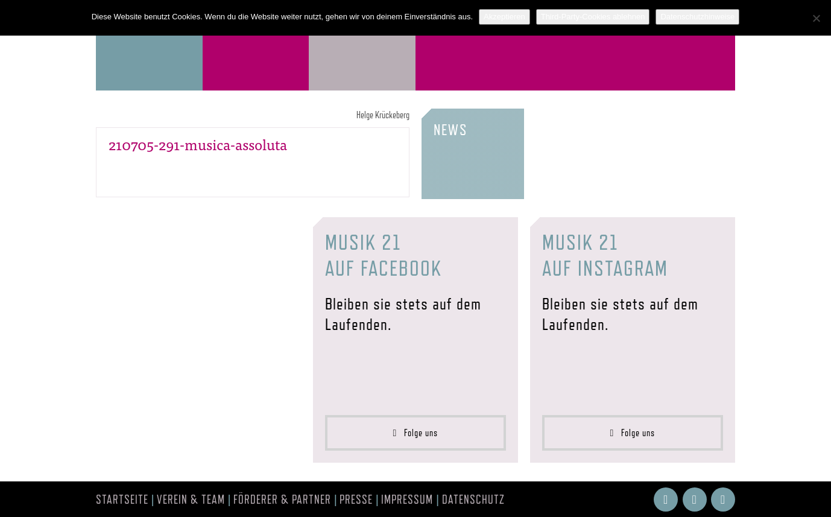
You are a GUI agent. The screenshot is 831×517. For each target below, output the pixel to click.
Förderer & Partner (282, 499)
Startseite (122, 499)
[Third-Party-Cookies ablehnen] (816, 18)
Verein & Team (191, 499)
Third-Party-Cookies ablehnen (593, 16)
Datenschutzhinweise (697, 16)
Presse (356, 499)
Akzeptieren (504, 16)
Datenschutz (473, 499)
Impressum (407, 499)
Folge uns (415, 433)
